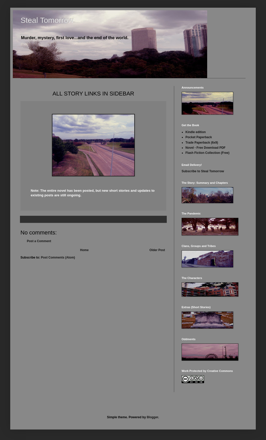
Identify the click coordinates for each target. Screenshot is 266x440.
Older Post (157, 250)
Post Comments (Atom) (58, 257)
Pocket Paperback (198, 137)
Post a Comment (39, 241)
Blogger (152, 417)
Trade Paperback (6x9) (201, 142)
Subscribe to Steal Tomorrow (203, 171)
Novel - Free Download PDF (205, 147)
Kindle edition (195, 132)
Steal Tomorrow (47, 20)
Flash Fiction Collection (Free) (207, 153)
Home (84, 250)
